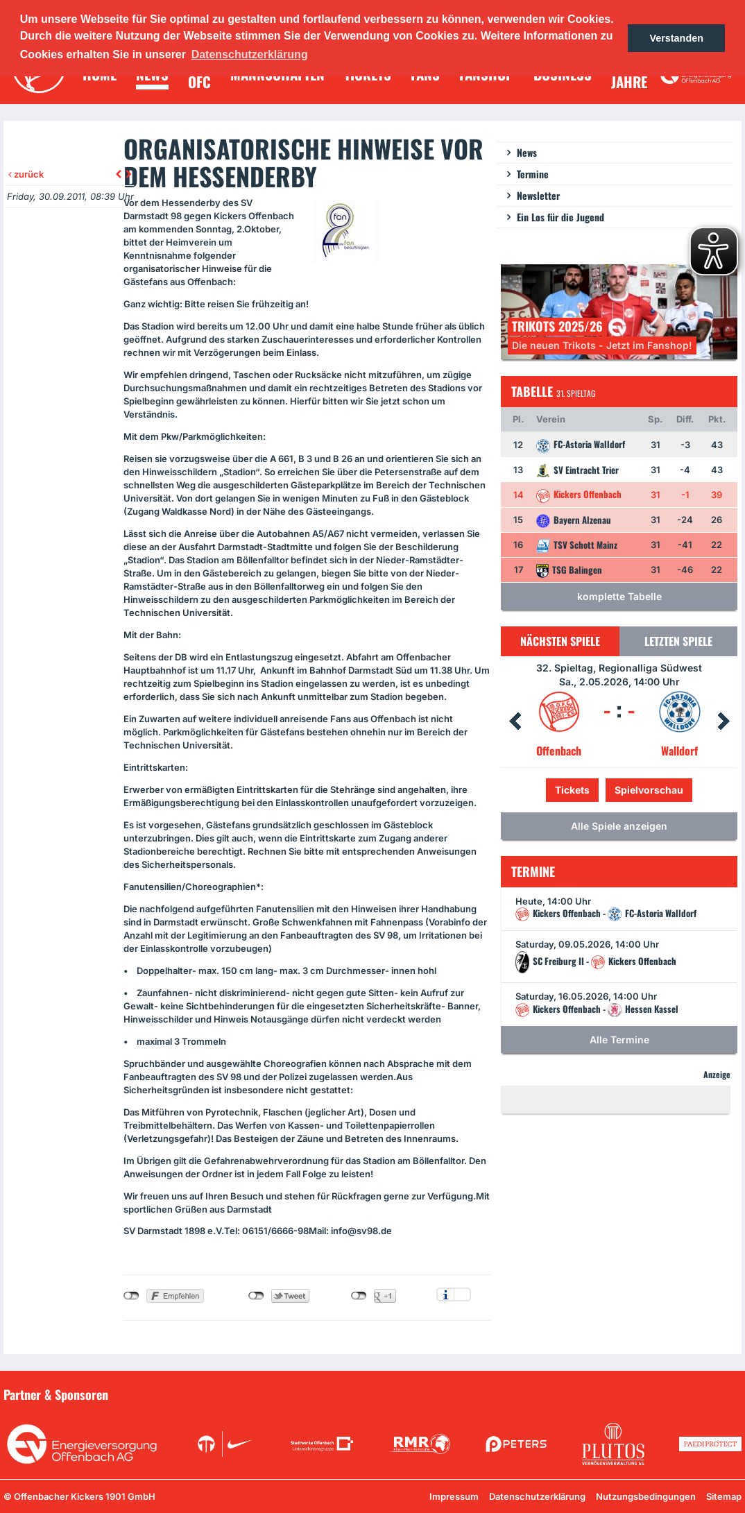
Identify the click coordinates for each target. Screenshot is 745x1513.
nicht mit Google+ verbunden (359, 1296)
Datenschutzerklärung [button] (249, 54)
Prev (515, 721)
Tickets (572, 790)
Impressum (454, 1496)
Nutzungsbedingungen (646, 1496)
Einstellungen (462, 1294)
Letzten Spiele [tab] (678, 641)
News (527, 152)
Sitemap (724, 1496)
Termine (533, 173)
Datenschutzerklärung (537, 1496)
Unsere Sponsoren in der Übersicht (662, 1393)
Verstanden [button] (676, 38)
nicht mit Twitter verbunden (256, 1296)
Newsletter (538, 195)
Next (723, 721)
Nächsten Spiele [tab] (560, 641)
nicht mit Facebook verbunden (131, 1296)
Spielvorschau (649, 790)
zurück (26, 174)
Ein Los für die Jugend (560, 217)
